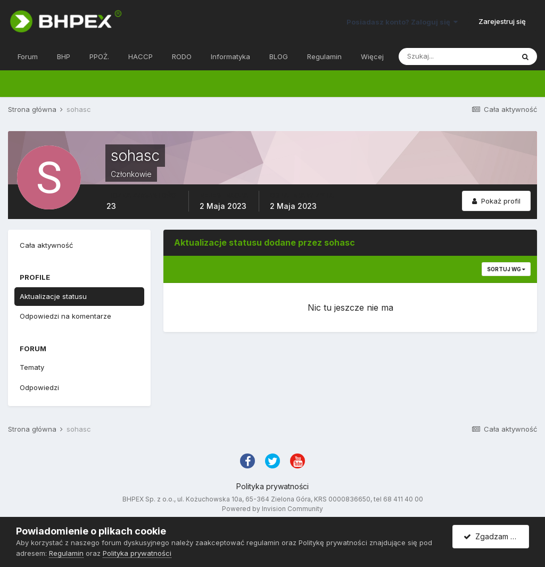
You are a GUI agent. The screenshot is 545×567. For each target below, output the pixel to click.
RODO (182, 56)
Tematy (32, 367)
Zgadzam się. (493, 536)
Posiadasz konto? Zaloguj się (402, 22)
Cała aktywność (46, 245)
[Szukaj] (456, 56)
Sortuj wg (506, 269)
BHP (63, 56)
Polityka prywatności (272, 486)
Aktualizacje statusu (53, 296)
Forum (28, 56)
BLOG (278, 56)
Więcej (372, 56)
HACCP (140, 56)
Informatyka (230, 56)
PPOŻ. (99, 56)
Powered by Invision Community (272, 509)
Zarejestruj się (502, 21)
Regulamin (324, 56)
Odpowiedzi (39, 387)
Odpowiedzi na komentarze (65, 316)
